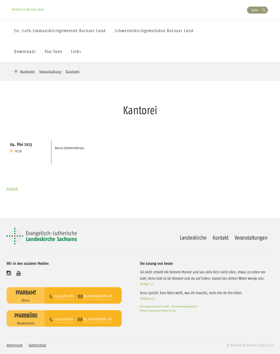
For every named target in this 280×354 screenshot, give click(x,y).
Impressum (15, 345)
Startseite (27, 71)
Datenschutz (37, 345)
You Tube (53, 51)
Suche (254, 10)
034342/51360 (64, 319)
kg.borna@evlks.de (98, 296)
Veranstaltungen (251, 237)
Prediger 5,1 (146, 284)
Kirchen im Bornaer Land (28, 9)
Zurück (12, 188)
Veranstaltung (50, 71)
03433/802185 (64, 296)
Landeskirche (193, 237)
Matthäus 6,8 (147, 299)
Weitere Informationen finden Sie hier (158, 310)
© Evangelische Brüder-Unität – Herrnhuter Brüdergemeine (168, 306)
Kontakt (221, 237)
